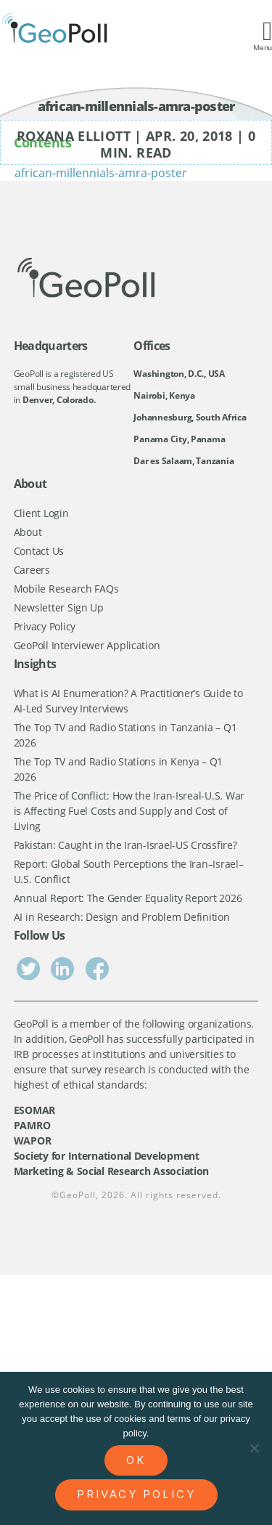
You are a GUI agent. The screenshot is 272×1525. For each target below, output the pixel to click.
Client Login (41, 513)
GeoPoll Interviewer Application (87, 645)
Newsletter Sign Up (59, 607)
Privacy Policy (44, 626)
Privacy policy (136, 1494)
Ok (136, 1460)
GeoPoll (77, 1195)
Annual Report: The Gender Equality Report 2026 (128, 898)
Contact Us (39, 551)
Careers (32, 570)
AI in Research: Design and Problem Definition (122, 917)
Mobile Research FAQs (66, 588)
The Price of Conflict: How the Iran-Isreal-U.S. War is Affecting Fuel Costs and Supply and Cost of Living (129, 811)
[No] (254, 1448)
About (28, 532)
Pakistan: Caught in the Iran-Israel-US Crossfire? (125, 845)
